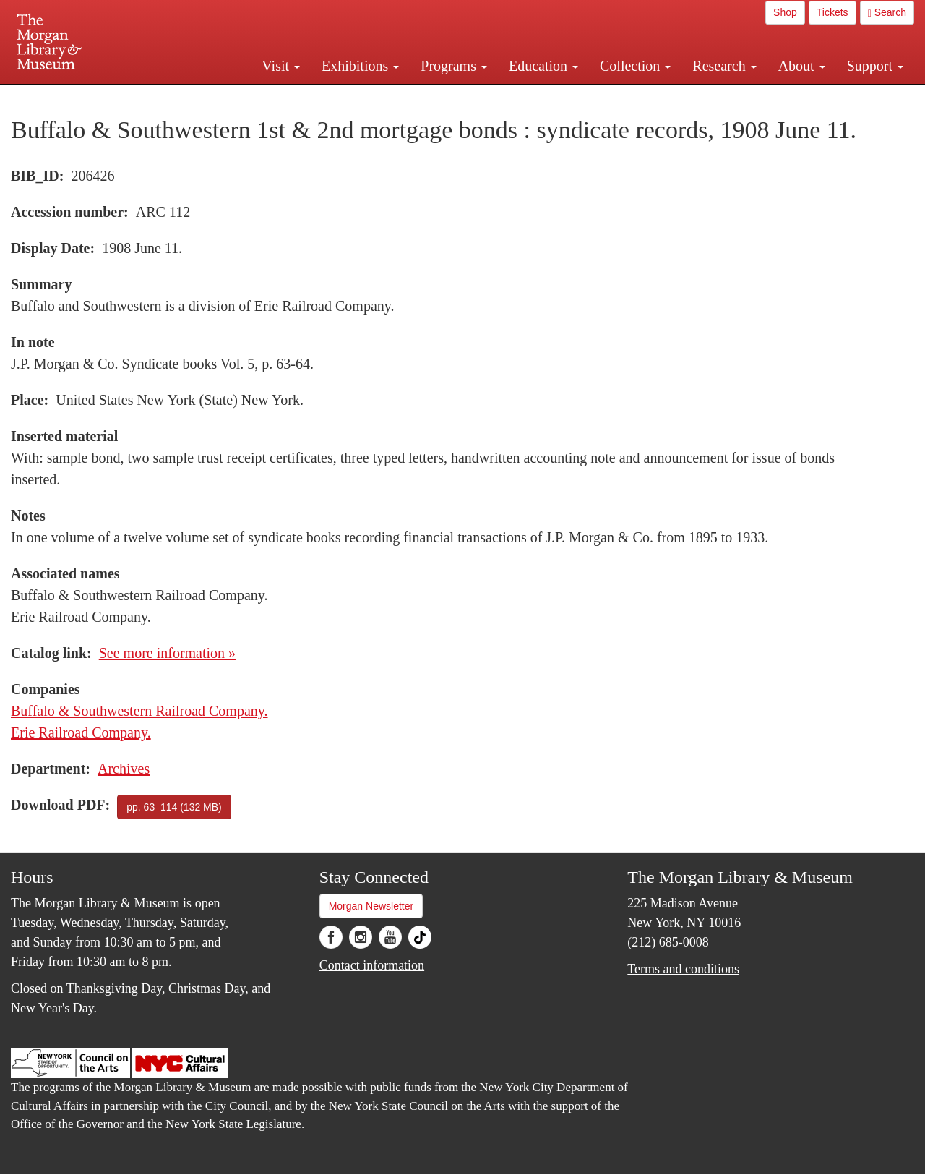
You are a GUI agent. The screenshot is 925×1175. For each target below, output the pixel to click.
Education (543, 66)
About (801, 66)
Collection (635, 66)
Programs (454, 66)
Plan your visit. (290, 97)
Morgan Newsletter (371, 906)
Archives (124, 769)
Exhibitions (360, 66)
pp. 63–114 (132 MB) (174, 807)
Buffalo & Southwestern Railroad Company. (139, 711)
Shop (785, 12)
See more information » (167, 653)
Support (875, 66)
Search (887, 13)
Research (724, 66)
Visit (281, 66)
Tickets (832, 12)
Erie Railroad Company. (81, 732)
